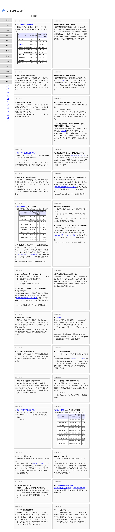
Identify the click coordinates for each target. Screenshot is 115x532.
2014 (7, 82)
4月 (8, 111)
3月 (8, 115)
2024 (7, 30)
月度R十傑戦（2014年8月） (26, 24)
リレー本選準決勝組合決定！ (26, 410)
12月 (7, 86)
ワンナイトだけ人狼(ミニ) (62, 488)
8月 (8, 99)
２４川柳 (58, 317)
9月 (8, 96)
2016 (7, 71)
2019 (7, 56)
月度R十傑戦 (21, 207)
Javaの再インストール (77, 155)
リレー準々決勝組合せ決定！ (26, 153)
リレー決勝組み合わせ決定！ (65, 485)
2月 (8, 118)
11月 (7, 89)
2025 (7, 25)
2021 (7, 46)
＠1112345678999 (79, 488)
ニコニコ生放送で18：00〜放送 (65, 187)
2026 (7, 20)
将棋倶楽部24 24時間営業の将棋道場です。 (57, 4)
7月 (8, 102)
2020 (7, 51)
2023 (7, 35)
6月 (8, 105)
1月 (8, 121)
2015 (7, 77)
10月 (7, 92)
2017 (7, 66)
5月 (8, 108)
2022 (7, 41)
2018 (7, 61)
